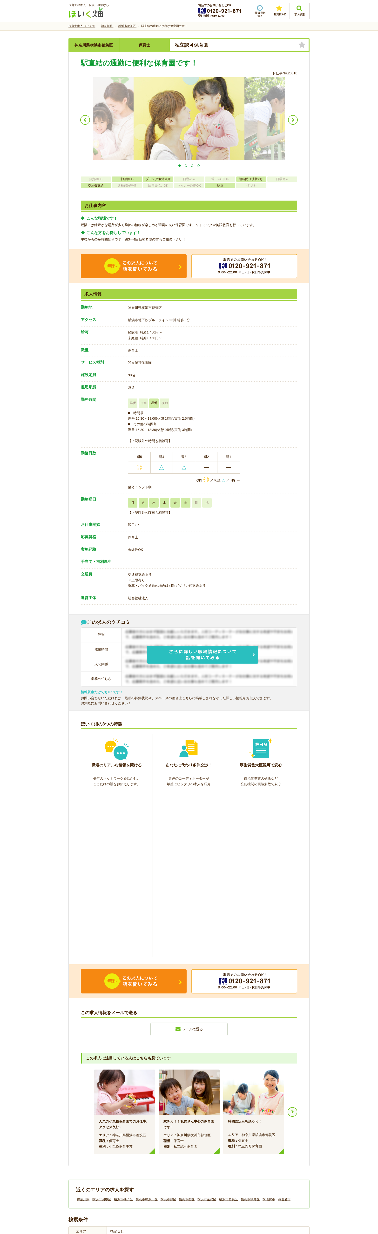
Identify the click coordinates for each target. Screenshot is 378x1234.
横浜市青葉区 (228, 1034)
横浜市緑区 (168, 1034)
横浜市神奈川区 (147, 1034)
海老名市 (284, 1034)
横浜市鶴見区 (250, 1034)
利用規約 (140, 1153)
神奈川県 (83, 1034)
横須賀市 (269, 1034)
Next (292, 947)
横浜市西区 (187, 1034)
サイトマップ (264, 1153)
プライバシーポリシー (211, 1153)
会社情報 (80, 1153)
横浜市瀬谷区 (101, 1034)
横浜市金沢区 (206, 1034)
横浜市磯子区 (123, 1034)
